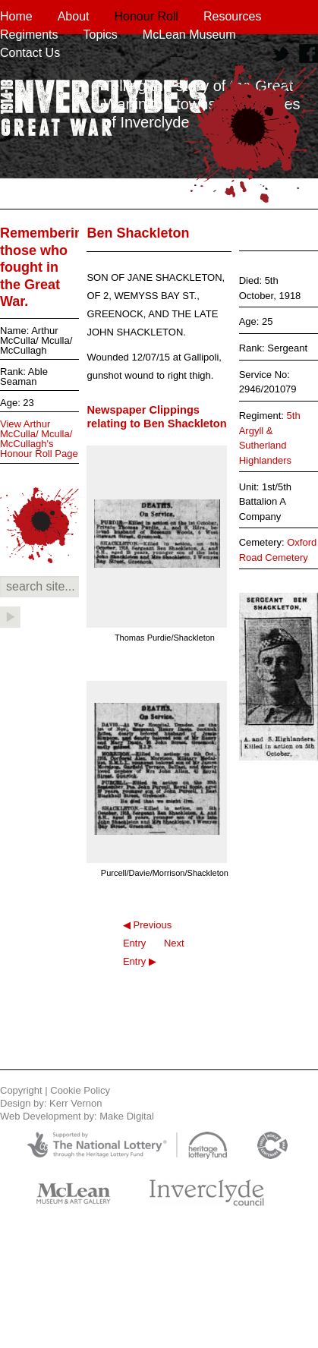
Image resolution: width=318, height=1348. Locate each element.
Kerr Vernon (75, 1103)
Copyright (21, 1090)
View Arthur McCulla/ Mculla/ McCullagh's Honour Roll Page (39, 438)
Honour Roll (146, 16)
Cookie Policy (80, 1090)
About (74, 16)
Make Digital (126, 1116)
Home (16, 16)
